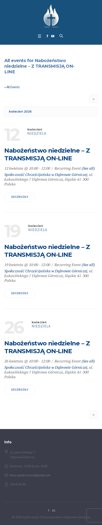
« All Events (12, 87)
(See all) (88, 168)
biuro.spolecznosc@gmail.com (30, 475)
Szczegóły (19, 196)
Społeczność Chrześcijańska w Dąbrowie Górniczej (45, 174)
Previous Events (94, 99)
